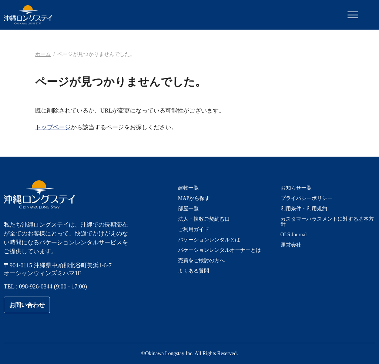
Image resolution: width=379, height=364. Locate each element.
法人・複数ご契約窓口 (204, 219)
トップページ (53, 127)
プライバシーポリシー (306, 198)
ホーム (43, 54)
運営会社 (291, 245)
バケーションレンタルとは (209, 240)
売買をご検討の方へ (201, 260)
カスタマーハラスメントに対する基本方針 (327, 221)
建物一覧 (188, 188)
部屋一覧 (188, 208)
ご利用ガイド (193, 229)
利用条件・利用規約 (304, 208)
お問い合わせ (27, 305)
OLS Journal (294, 234)
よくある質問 (193, 271)
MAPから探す (194, 198)
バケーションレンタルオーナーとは (219, 250)
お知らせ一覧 (296, 188)
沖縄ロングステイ (28, 14)
